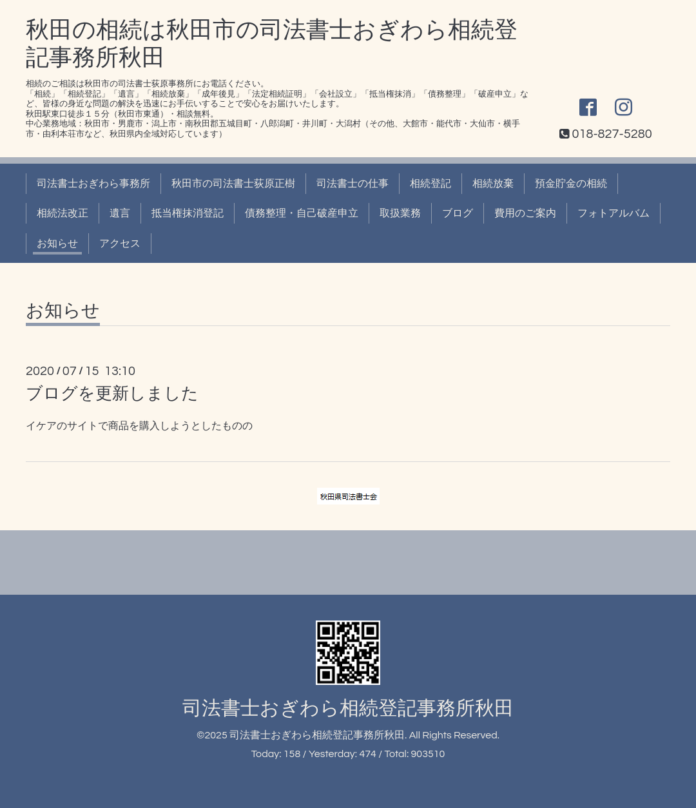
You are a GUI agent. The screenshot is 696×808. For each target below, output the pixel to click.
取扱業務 (400, 213)
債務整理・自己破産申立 (301, 213)
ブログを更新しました (112, 393)
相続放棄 (493, 183)
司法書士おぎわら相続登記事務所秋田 (348, 708)
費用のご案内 (525, 213)
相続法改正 (62, 213)
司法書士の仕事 (352, 183)
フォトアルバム (613, 213)
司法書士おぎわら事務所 (93, 183)
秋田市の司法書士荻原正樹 (233, 183)
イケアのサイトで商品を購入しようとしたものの (139, 426)
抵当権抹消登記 (187, 213)
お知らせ (57, 243)
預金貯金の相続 (571, 183)
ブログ (457, 213)
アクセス (119, 243)
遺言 (120, 213)
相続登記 (430, 183)
